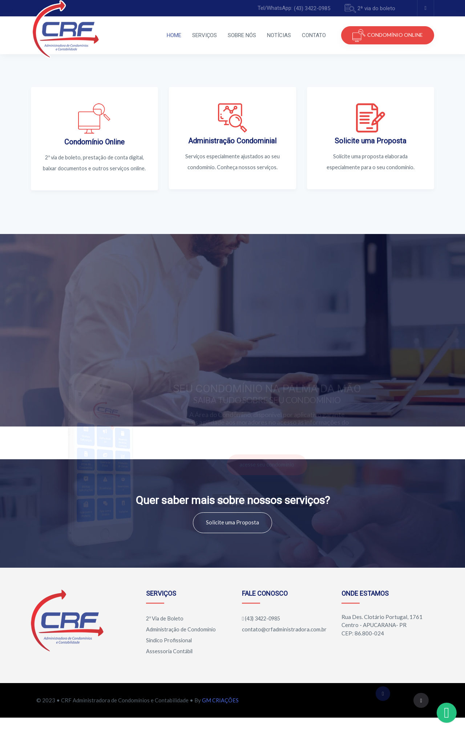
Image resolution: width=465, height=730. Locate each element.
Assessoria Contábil (169, 662)
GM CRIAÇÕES (220, 712)
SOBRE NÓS (219, 35)
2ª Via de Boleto (164, 629)
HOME (151, 35)
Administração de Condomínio (181, 640)
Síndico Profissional (169, 651)
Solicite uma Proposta (232, 533)
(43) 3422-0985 (312, 8)
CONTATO (291, 35)
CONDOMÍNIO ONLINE (387, 35)
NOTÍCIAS (256, 35)
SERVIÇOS (182, 35)
